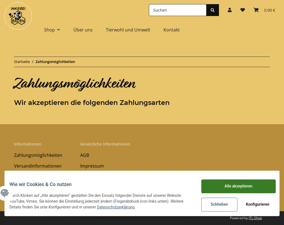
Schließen (215, 204)
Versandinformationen (37, 166)
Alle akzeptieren (234, 186)
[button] (229, 10)
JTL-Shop (255, 218)
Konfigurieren (254, 204)
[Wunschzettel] (242, 10)
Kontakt (172, 30)
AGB (84, 155)
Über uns (83, 30)
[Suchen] (178, 10)
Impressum (92, 166)
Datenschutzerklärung (133, 207)
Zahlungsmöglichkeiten (38, 155)
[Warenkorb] (264, 10)
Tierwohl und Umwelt (128, 30)
